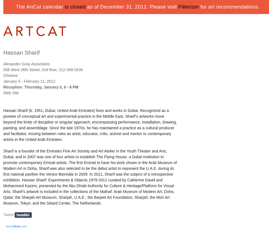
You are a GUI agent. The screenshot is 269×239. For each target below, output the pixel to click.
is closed (75, 7)
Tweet (8, 215)
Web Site (11, 93)
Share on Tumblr (25, 215)
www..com (16, 226)
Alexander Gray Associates (26, 64)
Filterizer (188, 7)
